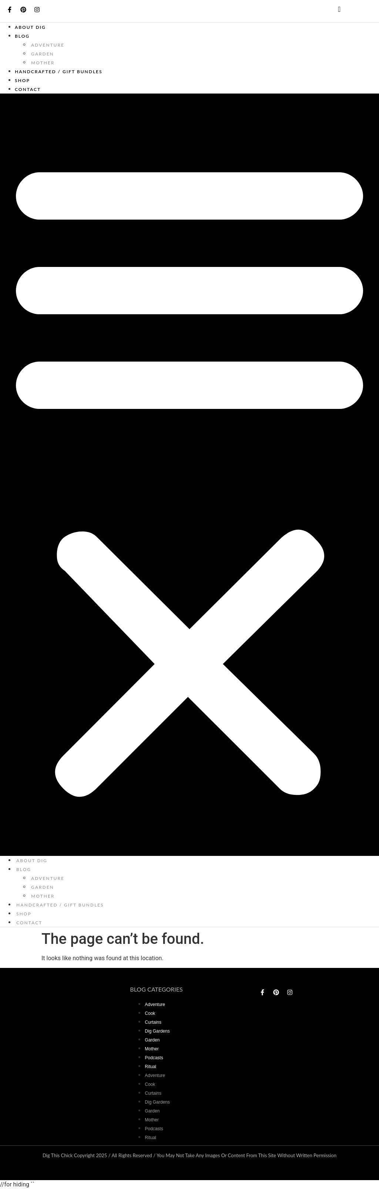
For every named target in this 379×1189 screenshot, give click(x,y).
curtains (153, 1022)
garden (42, 54)
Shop (22, 80)
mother (42, 62)
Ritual (150, 1066)
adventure (47, 45)
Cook (150, 1013)
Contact (28, 89)
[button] (189, 475)
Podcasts (154, 1057)
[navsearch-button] (333, 11)
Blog (22, 36)
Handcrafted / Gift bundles (59, 71)
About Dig (30, 27)
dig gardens (157, 1031)
